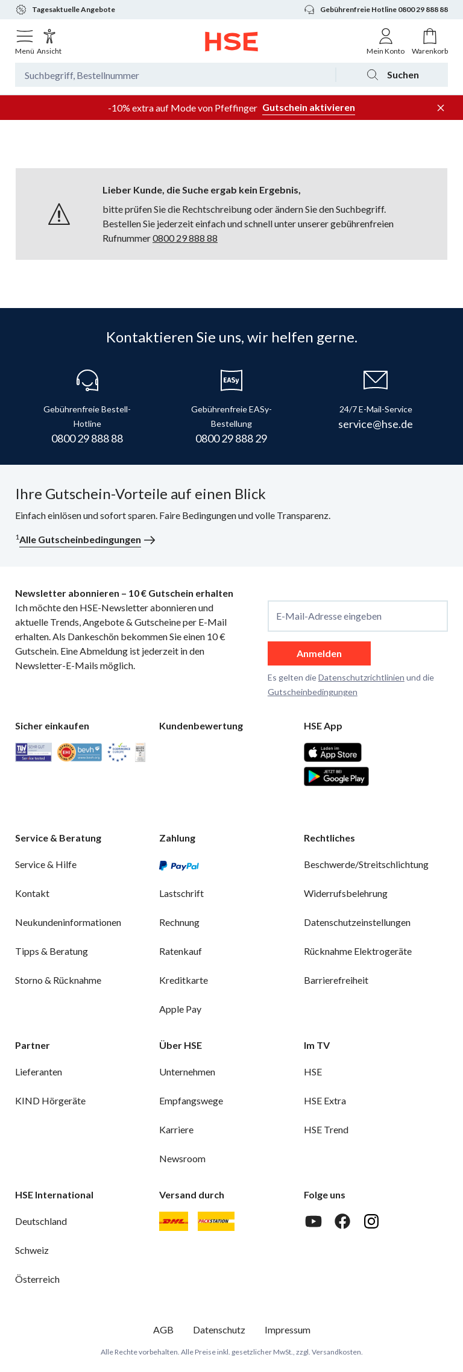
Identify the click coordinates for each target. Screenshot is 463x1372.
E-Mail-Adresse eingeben (329, 616)
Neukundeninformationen (68, 922)
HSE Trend (326, 1129)
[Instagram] (371, 1221)
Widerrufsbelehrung (346, 893)
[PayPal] (179, 864)
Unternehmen (187, 1071)
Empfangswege (191, 1100)
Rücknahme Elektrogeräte (358, 951)
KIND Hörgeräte (50, 1100)
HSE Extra (325, 1100)
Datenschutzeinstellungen (357, 922)
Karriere (176, 1129)
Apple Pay (180, 1009)
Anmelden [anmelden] (319, 653)
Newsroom (182, 1158)
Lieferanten (38, 1071)
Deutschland (41, 1221)
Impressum (287, 1329)
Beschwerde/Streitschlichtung (366, 864)
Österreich (37, 1279)
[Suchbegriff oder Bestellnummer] (175, 75)
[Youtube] (313, 1221)
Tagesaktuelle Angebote (65, 10)
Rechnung (179, 922)
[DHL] (173, 1221)
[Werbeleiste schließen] (440, 108)
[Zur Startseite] (231, 41)
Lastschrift (181, 893)
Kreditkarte (183, 980)
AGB (163, 1329)
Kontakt (32, 893)
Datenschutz (219, 1329)
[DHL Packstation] (216, 1221)
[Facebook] (342, 1221)
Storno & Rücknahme (58, 980)
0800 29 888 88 (185, 238)
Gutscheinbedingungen (312, 692)
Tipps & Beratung (51, 951)
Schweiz (32, 1250)
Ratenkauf (180, 951)
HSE (313, 1071)
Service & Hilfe (46, 864)
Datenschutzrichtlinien (361, 677)
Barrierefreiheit (336, 980)
